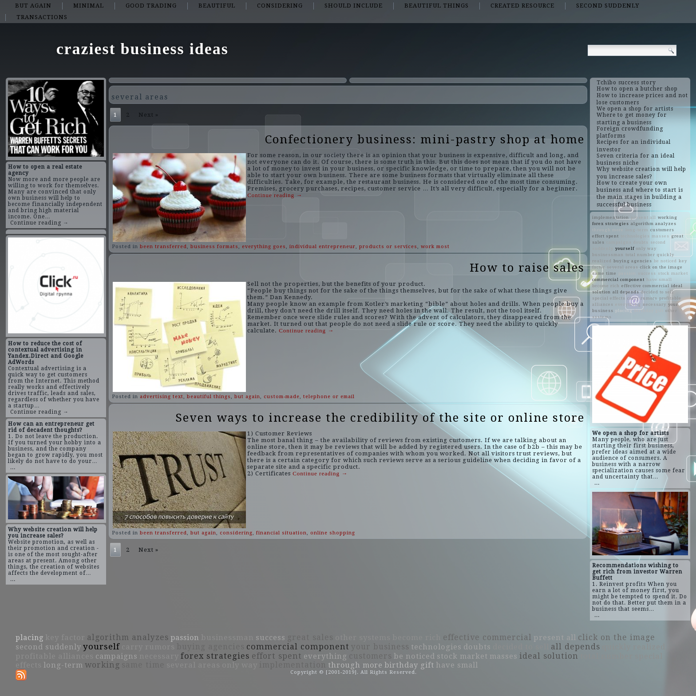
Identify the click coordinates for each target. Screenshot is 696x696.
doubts (641, 242)
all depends (626, 291)
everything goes (264, 246)
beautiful (216, 5)
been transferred (163, 246)
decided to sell (657, 291)
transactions (41, 17)
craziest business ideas (142, 49)
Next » (148, 114)
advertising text (161, 396)
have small (659, 279)
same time (604, 273)
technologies (635, 235)
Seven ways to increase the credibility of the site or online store (380, 417)
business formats (214, 246)
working (667, 217)
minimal (88, 5)
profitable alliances (55, 656)
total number (640, 254)
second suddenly (607, 5)
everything (628, 304)
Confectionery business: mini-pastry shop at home (425, 139)
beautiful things (436, 5)
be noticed (665, 260)
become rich (606, 285)
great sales (310, 637)
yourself (624, 248)
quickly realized (633, 646)
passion (627, 273)
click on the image (661, 267)
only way (646, 248)
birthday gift (649, 310)
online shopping (332, 533)
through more (608, 229)
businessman (608, 254)
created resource (522, 5)
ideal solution (548, 656)
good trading (151, 5)
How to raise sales (527, 267)
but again (33, 5)
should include (353, 5)
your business (380, 646)
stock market (673, 273)
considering (280, 5)
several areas (622, 267)
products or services (388, 246)
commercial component (618, 279)
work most (435, 246)
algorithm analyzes (653, 223)
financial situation (281, 533)
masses (660, 235)
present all (643, 217)
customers (662, 229)
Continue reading (274, 195)
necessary (654, 304)
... (13, 467)
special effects (608, 298)
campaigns (619, 242)
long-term (637, 229)
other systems (363, 637)
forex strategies (610, 223)
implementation (610, 217)
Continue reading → (39, 223)
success (647, 273)
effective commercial (645, 285)
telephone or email (329, 396)
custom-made (282, 396)
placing (624, 310)
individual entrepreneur (322, 246)
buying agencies (632, 260)
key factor (65, 637)
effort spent (605, 235)
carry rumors (642, 298)
